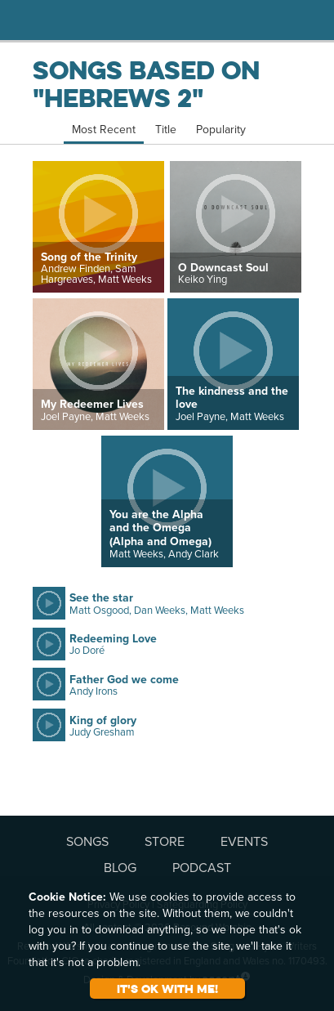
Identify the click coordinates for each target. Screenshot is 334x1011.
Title (165, 129)
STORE (165, 841)
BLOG (120, 867)
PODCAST (201, 867)
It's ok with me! (167, 988)
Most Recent (104, 129)
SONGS (87, 841)
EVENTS (244, 841)
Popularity (221, 129)
